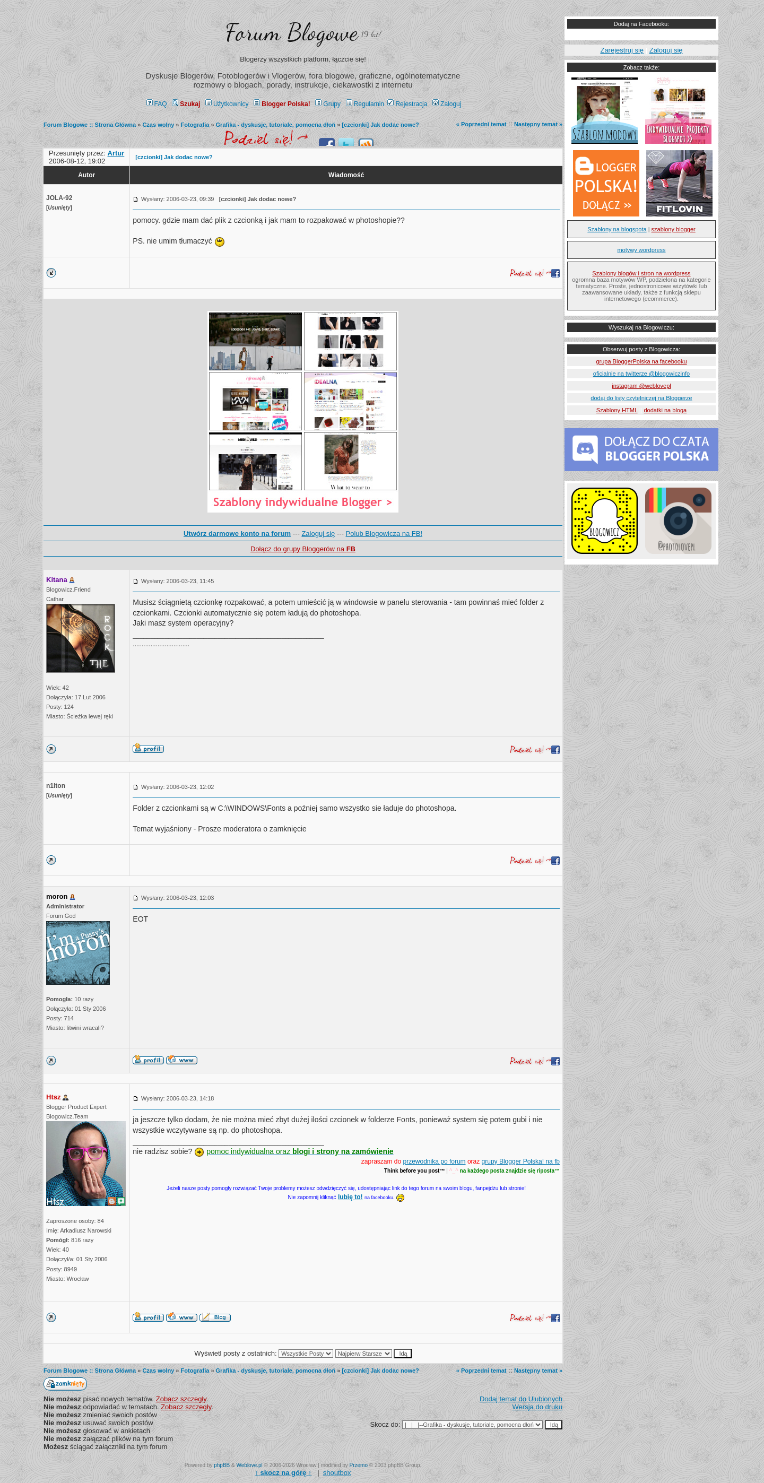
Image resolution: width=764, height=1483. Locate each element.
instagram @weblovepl (641, 386)
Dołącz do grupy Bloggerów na (302, 549)
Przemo (359, 1465)
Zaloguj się (318, 533)
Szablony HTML (617, 410)
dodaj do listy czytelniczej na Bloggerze (641, 398)
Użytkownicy (227, 104)
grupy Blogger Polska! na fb (521, 1161)
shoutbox (337, 1473)
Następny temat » (538, 124)
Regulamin (365, 104)
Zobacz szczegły (181, 1399)
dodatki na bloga (665, 410)
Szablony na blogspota (616, 229)
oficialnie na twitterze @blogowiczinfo (641, 373)
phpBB (222, 1465)
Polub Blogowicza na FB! (384, 533)
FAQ (156, 104)
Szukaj (186, 104)
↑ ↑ (283, 1473)
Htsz (53, 1097)
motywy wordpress (641, 250)
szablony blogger (674, 229)
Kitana (56, 580)
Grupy (328, 104)
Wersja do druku (537, 1407)
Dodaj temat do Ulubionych (521, 1399)
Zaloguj (446, 104)
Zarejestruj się (622, 50)
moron (56, 896)
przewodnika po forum (434, 1161)
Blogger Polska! (282, 104)
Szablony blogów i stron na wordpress (641, 273)
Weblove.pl (250, 1465)
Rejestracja (407, 104)
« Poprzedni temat (481, 124)
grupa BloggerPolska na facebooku (641, 361)
